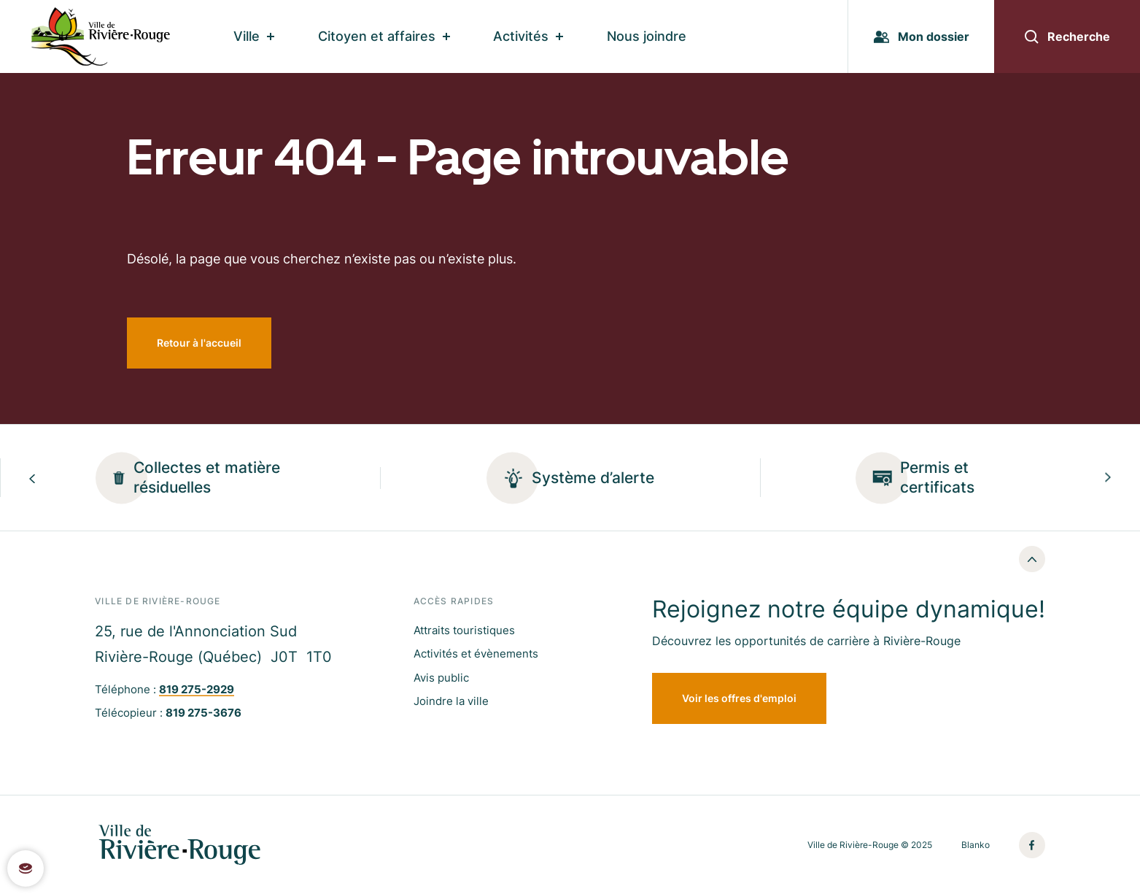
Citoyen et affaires (384, 36)
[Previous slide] (32, 477)
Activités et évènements (476, 653)
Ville (253, 36)
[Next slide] (1108, 477)
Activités (528, 36)
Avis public (441, 678)
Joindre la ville (451, 701)
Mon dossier (921, 36)
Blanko (975, 845)
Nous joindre (646, 36)
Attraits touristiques (464, 630)
